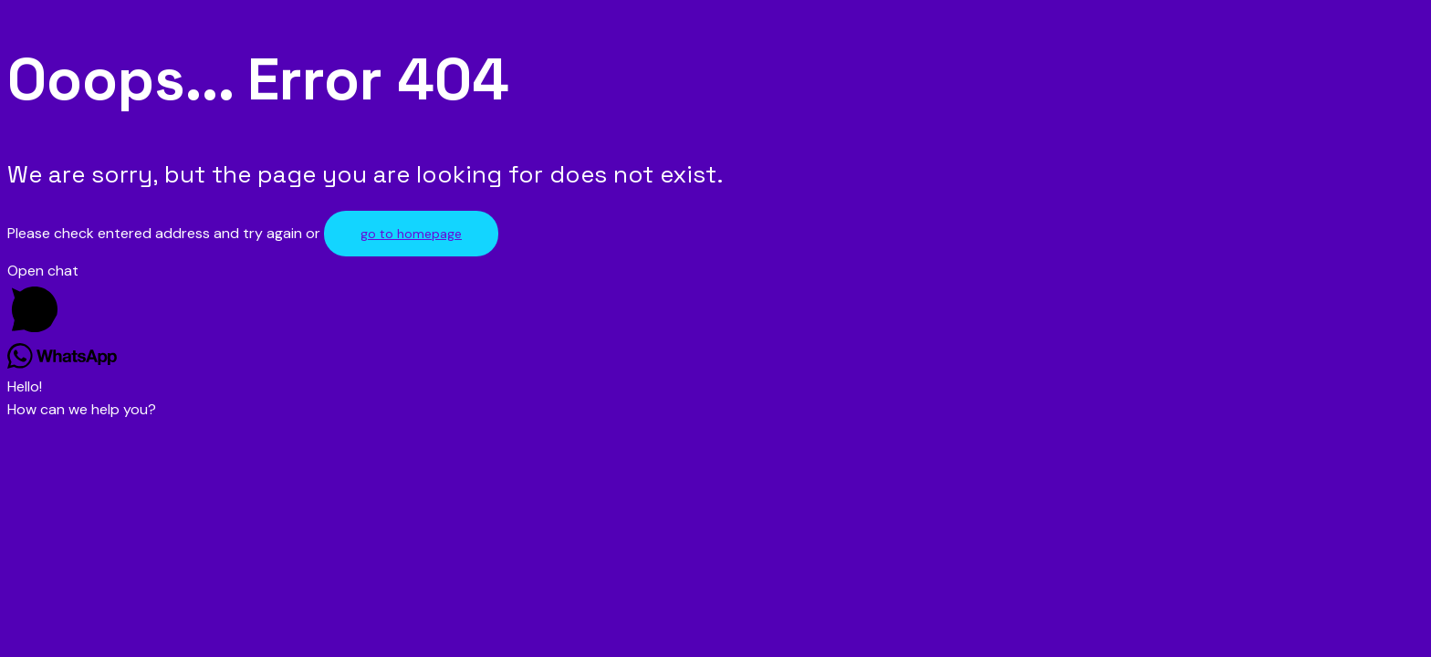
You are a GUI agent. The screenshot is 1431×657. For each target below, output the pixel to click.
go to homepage (411, 233)
